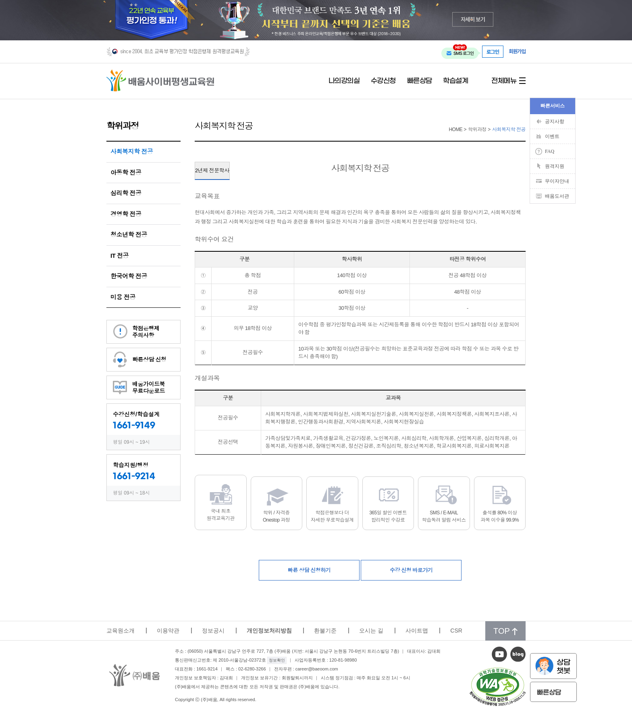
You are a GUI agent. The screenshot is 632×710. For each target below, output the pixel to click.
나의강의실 (344, 81)
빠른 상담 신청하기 (309, 570)
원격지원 (554, 166)
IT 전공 (119, 255)
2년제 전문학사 (212, 170)
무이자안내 (557, 181)
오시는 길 (371, 630)
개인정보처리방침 (269, 630)
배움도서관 (557, 196)
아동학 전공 (125, 172)
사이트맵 (416, 630)
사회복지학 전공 (131, 151)
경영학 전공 (125, 214)
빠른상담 (419, 81)
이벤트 (552, 136)
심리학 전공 (125, 193)
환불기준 (325, 630)
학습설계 (455, 81)
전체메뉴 (503, 81)
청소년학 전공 (128, 234)
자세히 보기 (473, 19)
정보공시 (213, 630)
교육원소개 (120, 630)
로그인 (492, 51)
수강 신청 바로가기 (411, 570)
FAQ (549, 151)
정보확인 (277, 660)
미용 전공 (122, 297)
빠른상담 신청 (149, 359)
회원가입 (517, 51)
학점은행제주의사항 (146, 331)
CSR (456, 630)
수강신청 (383, 81)
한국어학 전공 (128, 276)
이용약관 (168, 630)
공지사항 (554, 121)
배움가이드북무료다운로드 (148, 387)
